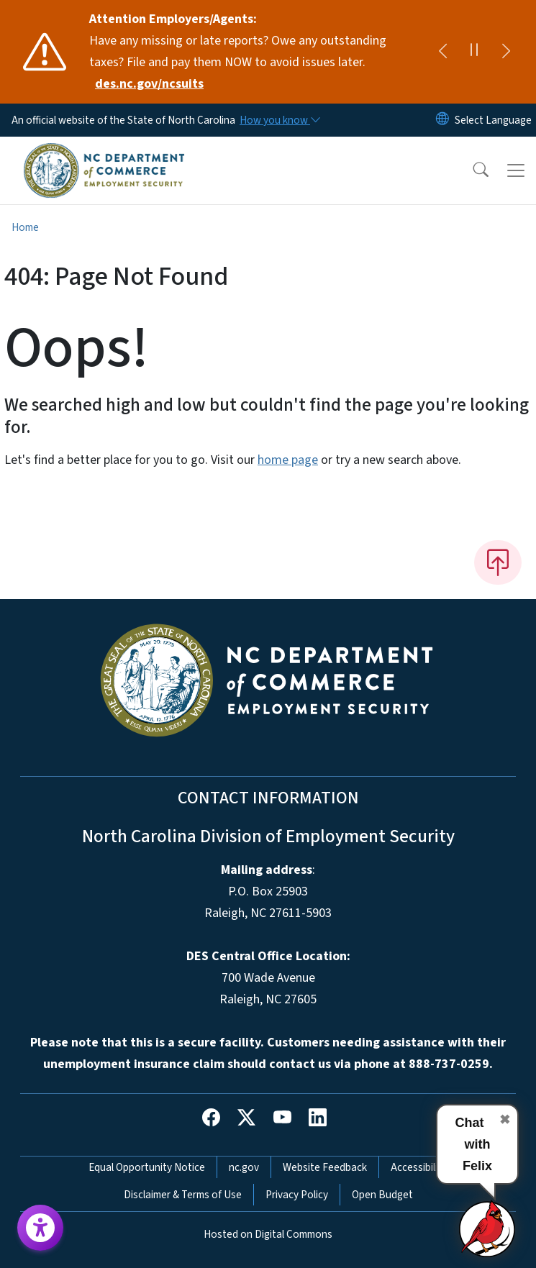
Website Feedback (325, 1167)
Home (25, 227)
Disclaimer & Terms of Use (183, 1195)
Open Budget (382, 1195)
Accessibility (419, 1167)
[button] (471, 170)
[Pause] (474, 52)
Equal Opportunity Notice (146, 1167)
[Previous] (442, 52)
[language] (493, 120)
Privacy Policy (296, 1195)
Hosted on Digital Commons (268, 1234)
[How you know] (279, 120)
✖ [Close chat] (504, 1120)
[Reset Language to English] (442, 120)
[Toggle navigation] (516, 170)
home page (288, 460)
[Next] (506, 52)
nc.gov (244, 1167)
